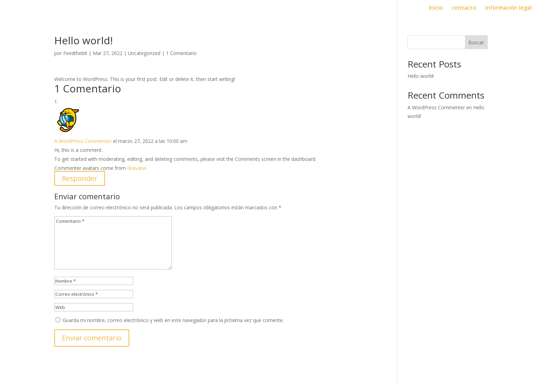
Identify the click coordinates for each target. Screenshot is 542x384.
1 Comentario (181, 53)
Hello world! (421, 76)
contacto (464, 8)
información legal (508, 8)
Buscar (476, 42)
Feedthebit (75, 53)
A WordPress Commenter (83, 141)
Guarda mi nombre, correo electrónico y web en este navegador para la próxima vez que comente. (173, 320)
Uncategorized (144, 53)
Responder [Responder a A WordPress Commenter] (79, 178)
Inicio (436, 8)
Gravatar (137, 168)
